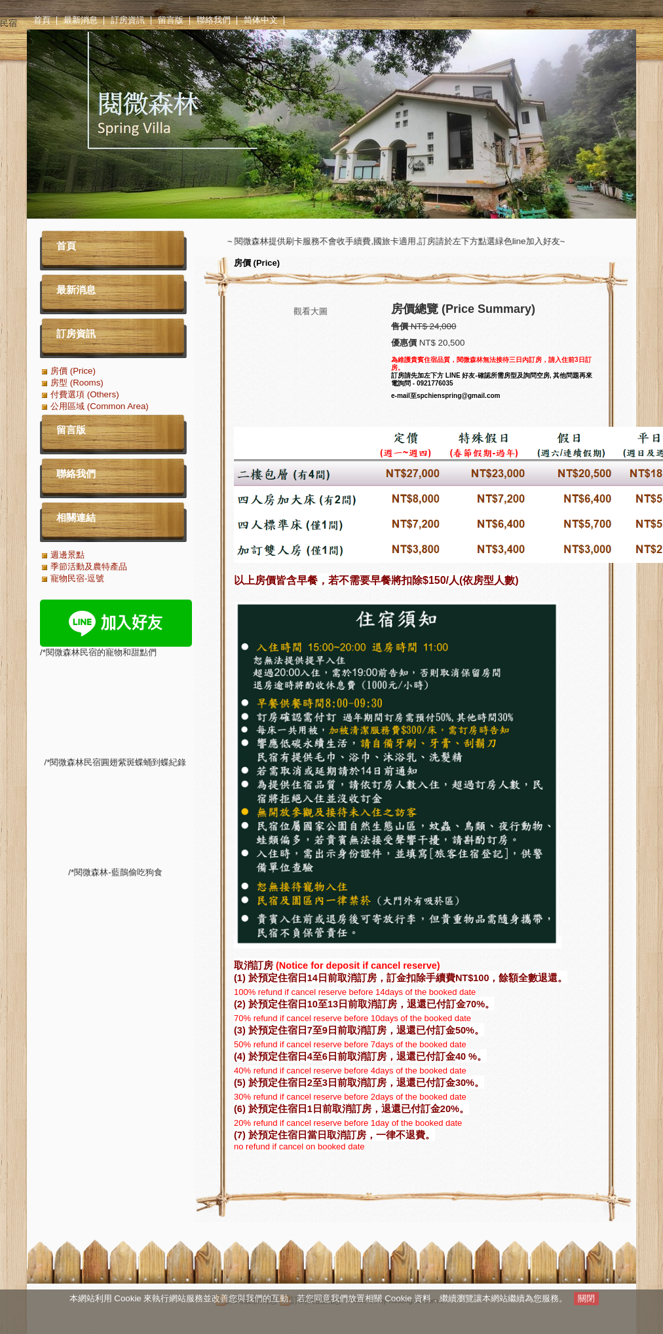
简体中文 (261, 20)
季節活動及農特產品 (88, 566)
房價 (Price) (257, 263)
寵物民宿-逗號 (77, 578)
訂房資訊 (128, 20)
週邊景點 (67, 555)
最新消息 (81, 20)
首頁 (41, 20)
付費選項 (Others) (84, 394)
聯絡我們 (214, 20)
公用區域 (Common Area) (99, 406)
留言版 (170, 20)
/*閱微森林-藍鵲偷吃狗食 (115, 971)
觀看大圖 (311, 311)
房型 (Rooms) (77, 383)
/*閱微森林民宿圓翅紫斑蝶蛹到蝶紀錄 (115, 916)
